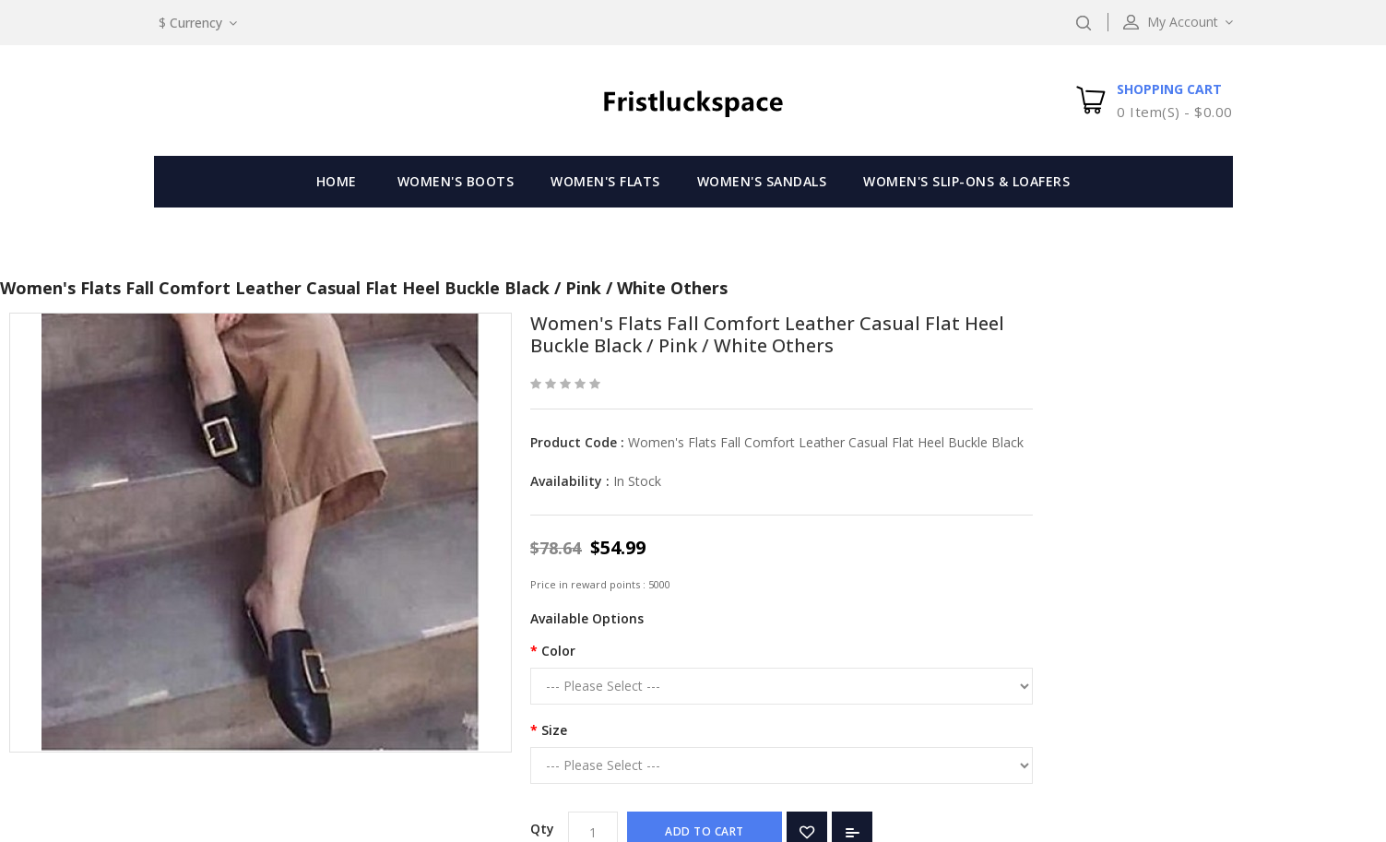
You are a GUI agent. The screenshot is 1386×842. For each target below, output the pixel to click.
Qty (542, 828)
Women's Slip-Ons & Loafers (966, 181)
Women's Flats (605, 181)
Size (554, 730)
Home (336, 181)
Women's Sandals (762, 181)
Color (558, 650)
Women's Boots (456, 181)
